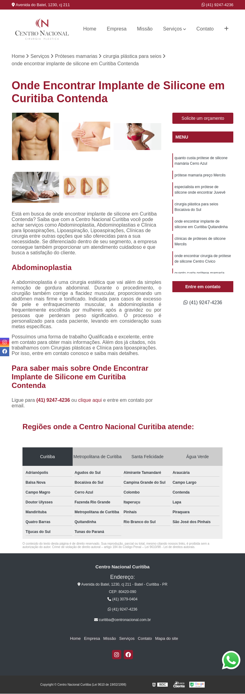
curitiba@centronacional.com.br (122, 620)
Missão (145, 28)
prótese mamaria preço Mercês (200, 175)
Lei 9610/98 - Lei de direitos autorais (170, 547)
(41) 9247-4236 (218, 4)
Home (89, 28)
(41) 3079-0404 (122, 599)
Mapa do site (166, 638)
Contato (205, 28)
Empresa (117, 28)
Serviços (172, 28)
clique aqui (90, 400)
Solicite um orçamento (203, 118)
